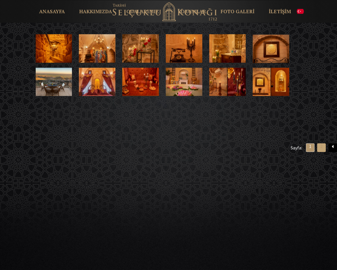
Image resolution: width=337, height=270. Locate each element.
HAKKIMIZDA (95, 11)
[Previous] (332, 147)
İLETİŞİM (280, 11)
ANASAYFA (52, 11)
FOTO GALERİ (237, 11)
